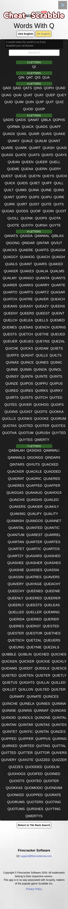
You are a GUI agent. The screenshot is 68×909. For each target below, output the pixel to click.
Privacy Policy (34, 889)
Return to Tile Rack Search (34, 825)
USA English (25, 33)
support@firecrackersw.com (36, 856)
